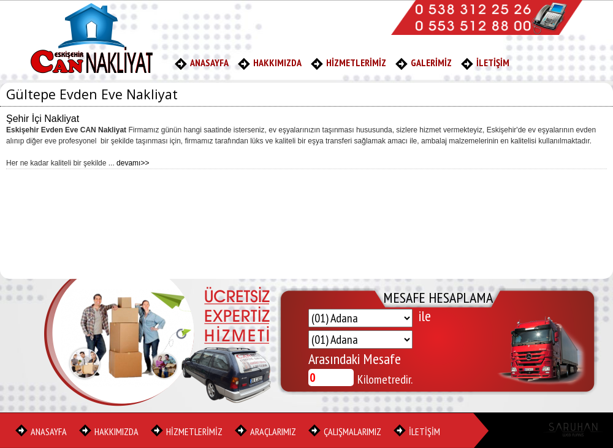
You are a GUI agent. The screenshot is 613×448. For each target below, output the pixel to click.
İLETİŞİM (492, 62)
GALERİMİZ (431, 62)
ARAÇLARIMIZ (273, 431)
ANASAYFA (209, 62)
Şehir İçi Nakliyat (42, 118)
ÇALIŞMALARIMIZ (352, 431)
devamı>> (132, 163)
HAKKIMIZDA (277, 62)
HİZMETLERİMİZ (356, 62)
